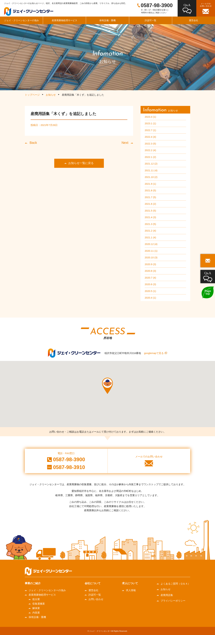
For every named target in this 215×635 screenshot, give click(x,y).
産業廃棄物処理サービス (64, 20)
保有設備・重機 (107, 20)
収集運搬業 (38, 603)
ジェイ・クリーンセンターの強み (21, 20)
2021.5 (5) (150, 210)
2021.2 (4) (150, 230)
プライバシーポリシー (173, 600)
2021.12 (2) (151, 163)
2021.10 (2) (151, 177)
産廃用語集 (167, 595)
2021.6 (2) (150, 203)
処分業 (36, 599)
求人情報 (131, 590)
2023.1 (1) (150, 123)
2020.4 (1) (150, 297)
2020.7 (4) (150, 277)
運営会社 (93, 590)
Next (125, 142)
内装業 (36, 612)
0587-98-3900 (157, 5)
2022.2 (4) (150, 150)
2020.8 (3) (150, 270)
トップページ (32, 94)
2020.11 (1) (151, 250)
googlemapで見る (154, 353)
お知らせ (51, 94)
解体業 (36, 608)
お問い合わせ (95, 599)
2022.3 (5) (150, 143)
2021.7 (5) (150, 197)
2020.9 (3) (150, 264)
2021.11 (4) (151, 170)
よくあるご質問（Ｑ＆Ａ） (175, 583)
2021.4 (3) (150, 217)
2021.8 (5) (150, 190)
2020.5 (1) (150, 291)
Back (33, 142)
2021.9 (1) (150, 183)
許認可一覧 (150, 20)
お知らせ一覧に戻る (81, 163)
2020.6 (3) (150, 284)
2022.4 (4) (150, 136)
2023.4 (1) (150, 116)
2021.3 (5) (150, 224)
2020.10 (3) (151, 257)
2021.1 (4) (150, 237)
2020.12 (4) (151, 244)
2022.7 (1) (150, 130)
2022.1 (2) (150, 157)
